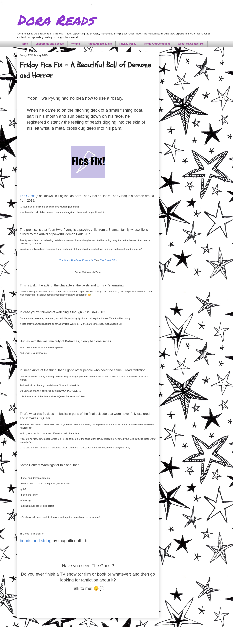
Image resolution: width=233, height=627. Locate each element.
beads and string (35, 540)
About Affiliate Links (100, 43)
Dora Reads (55, 19)
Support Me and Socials (49, 43)
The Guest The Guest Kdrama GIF (77, 260)
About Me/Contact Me (191, 43)
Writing (75, 43)
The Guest (27, 196)
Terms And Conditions (157, 43)
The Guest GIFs (108, 260)
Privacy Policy (127, 43)
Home (24, 43)
